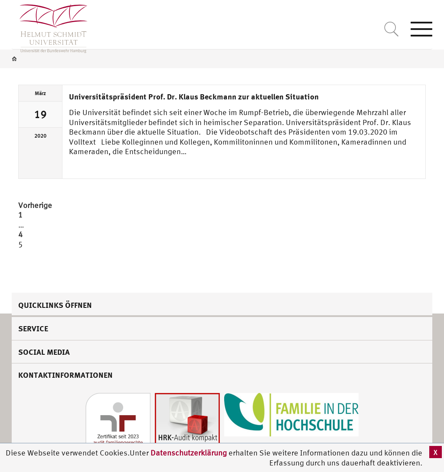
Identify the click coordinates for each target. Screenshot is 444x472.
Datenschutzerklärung (188, 452)
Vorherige (35, 205)
